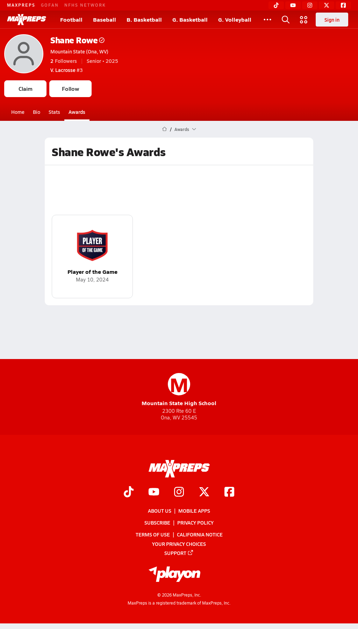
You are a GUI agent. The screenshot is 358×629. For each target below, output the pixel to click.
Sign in (331, 19)
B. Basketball (144, 19)
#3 (66, 69)
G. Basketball (190, 19)
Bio (36, 111)
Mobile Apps (194, 510)
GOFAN (50, 5)
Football (71, 19)
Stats (54, 111)
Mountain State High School (179, 390)
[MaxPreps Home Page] (164, 129)
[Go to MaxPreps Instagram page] (179, 492)
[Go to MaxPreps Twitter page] (204, 492)
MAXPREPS (21, 5)
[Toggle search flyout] (286, 19)
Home (17, 111)
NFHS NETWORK (85, 5)
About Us (159, 510)
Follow (70, 89)
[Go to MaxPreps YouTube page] (153, 492)
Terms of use (153, 534)
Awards (77, 111)
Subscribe (157, 522)
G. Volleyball (234, 19)
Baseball (104, 19)
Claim (26, 89)
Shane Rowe (77, 40)
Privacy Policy (195, 522)
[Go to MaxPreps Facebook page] (229, 492)
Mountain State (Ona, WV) (79, 51)
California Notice (200, 534)
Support (179, 552)
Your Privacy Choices (179, 543)
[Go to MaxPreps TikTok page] (128, 492)
